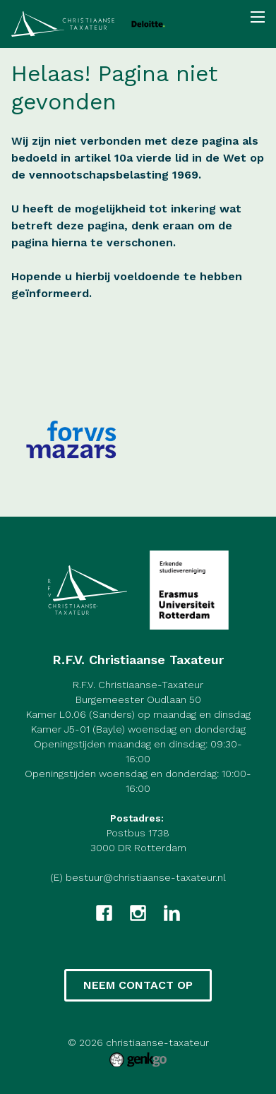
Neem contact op (138, 985)
